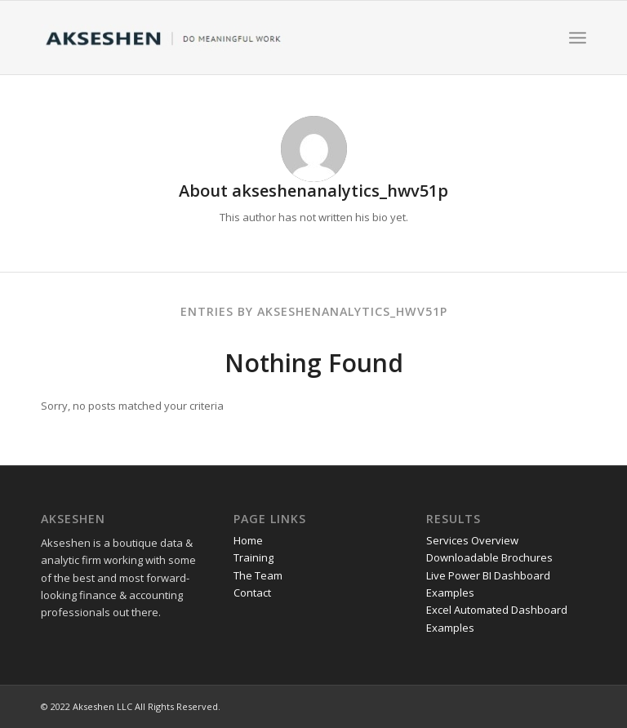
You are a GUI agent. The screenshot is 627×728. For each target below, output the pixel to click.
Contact (252, 592)
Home (248, 540)
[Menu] (577, 38)
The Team (257, 575)
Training (253, 557)
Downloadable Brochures (489, 557)
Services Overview (472, 540)
